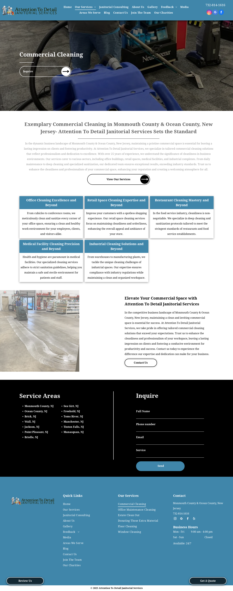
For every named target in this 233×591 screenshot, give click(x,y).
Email (140, 437)
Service (141, 450)
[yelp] (194, 519)
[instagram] (209, 13)
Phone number (145, 424)
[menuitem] (67, 7)
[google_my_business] (215, 13)
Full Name (143, 411)
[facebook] (221, 13)
